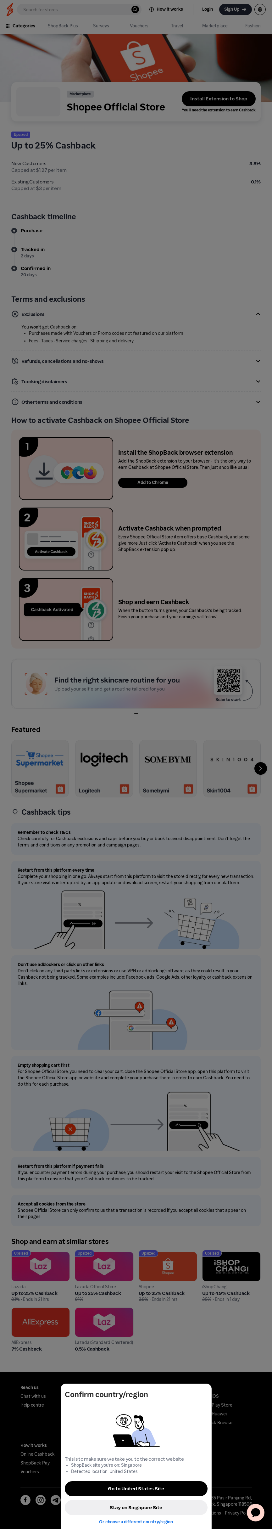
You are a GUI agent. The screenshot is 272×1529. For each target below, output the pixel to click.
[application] (255, 1512)
